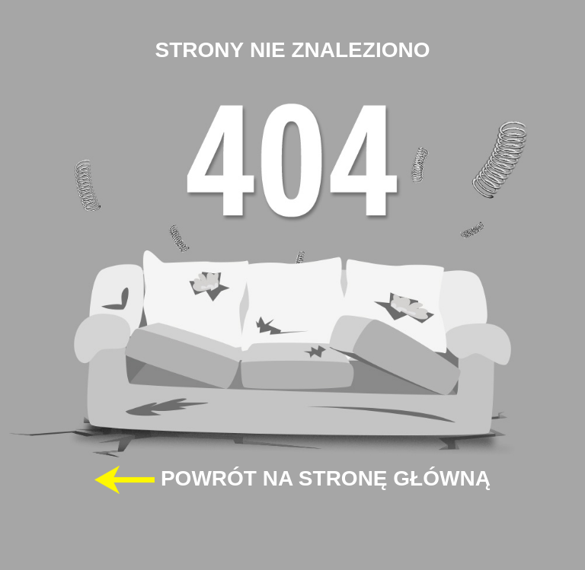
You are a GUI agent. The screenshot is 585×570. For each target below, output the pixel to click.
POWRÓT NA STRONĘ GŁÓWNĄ (292, 480)
